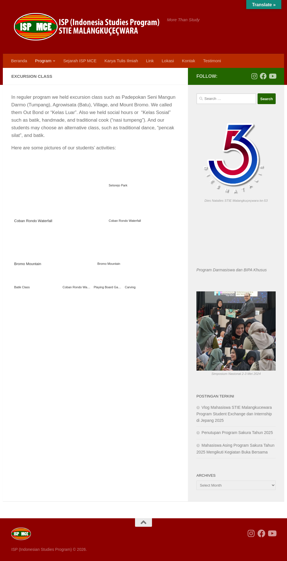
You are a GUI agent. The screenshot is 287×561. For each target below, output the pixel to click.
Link (150, 60)
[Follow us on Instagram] (254, 76)
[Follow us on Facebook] (263, 76)
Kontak (188, 60)
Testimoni (212, 60)
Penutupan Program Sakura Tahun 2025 (237, 432)
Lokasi (168, 60)
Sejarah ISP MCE (80, 60)
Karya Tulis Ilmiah (121, 60)
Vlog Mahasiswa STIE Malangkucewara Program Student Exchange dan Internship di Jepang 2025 (234, 414)
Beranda (19, 60)
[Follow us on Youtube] (272, 76)
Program (43, 60)
